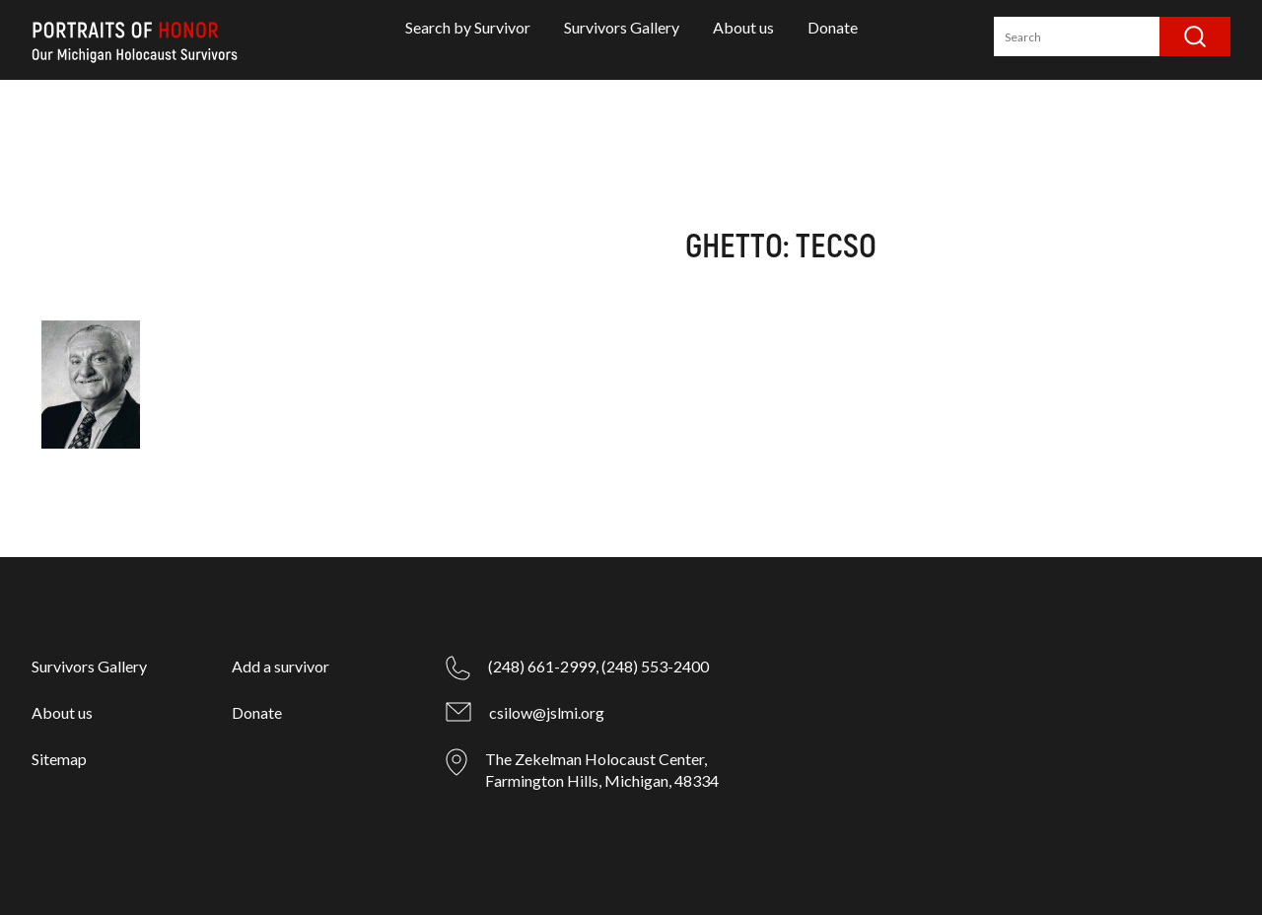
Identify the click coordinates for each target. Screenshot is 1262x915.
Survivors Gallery (621, 27)
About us (743, 27)
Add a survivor (280, 666)
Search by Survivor (467, 27)
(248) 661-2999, (543, 666)
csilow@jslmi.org (546, 712)
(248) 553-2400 (655, 666)
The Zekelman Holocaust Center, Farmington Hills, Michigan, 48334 (602, 769)
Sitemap (59, 758)
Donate (832, 27)
